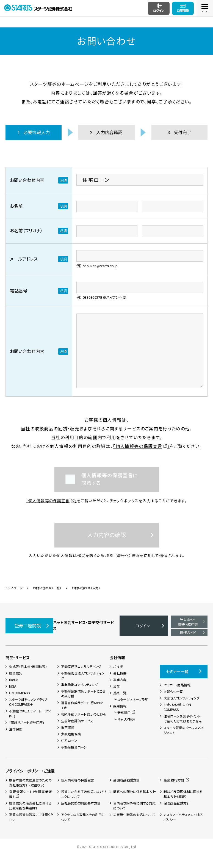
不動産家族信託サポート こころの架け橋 (83, 694)
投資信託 (15, 673)
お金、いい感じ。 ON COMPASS (177, 707)
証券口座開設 (28, 625)
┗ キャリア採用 (124, 719)
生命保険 (15, 729)
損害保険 (67, 728)
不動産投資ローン (74, 747)
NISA (12, 686)
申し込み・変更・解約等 (188, 622)
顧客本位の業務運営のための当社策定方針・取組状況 (30, 782)
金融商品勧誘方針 (126, 780)
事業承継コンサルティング (79, 685)
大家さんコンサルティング (182, 698)
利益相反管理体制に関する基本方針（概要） (183, 794)
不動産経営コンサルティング (81, 667)
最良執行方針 (174, 780)
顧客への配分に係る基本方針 (134, 792)
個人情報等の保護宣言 (77, 780)
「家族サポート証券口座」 (26, 723)
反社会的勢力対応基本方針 (81, 803)
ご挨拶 (118, 667)
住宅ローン (69, 741)
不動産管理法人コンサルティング (82, 675)
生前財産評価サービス (77, 721)
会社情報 (117, 658)
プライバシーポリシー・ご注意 (30, 771)
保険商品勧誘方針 (177, 803)
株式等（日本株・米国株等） (28, 667)
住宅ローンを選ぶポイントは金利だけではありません (183, 719)
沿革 (116, 686)
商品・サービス (17, 658)
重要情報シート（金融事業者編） (30, 794)
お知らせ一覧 (173, 692)
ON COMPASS (19, 693)
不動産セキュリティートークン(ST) (30, 713)
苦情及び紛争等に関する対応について (134, 806)
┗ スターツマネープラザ (130, 700)
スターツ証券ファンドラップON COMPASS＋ (28, 702)
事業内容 (119, 680)
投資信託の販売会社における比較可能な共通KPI (30, 806)
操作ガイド (188, 633)
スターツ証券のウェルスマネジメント (183, 730)
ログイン (142, 626)
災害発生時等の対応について (134, 815)
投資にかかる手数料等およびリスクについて (83, 794)
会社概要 (119, 673)
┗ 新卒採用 (122, 713)
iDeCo (13, 680)
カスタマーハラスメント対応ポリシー (183, 817)
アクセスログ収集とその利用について (83, 817)
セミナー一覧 (177, 672)
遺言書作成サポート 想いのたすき (82, 705)
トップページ (14, 588)
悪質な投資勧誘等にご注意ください (31, 817)
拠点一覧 (119, 693)
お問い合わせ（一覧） (47, 588)
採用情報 (119, 706)
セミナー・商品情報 (177, 685)
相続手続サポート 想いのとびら (83, 714)
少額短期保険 (71, 734)
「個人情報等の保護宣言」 (141, 446)
